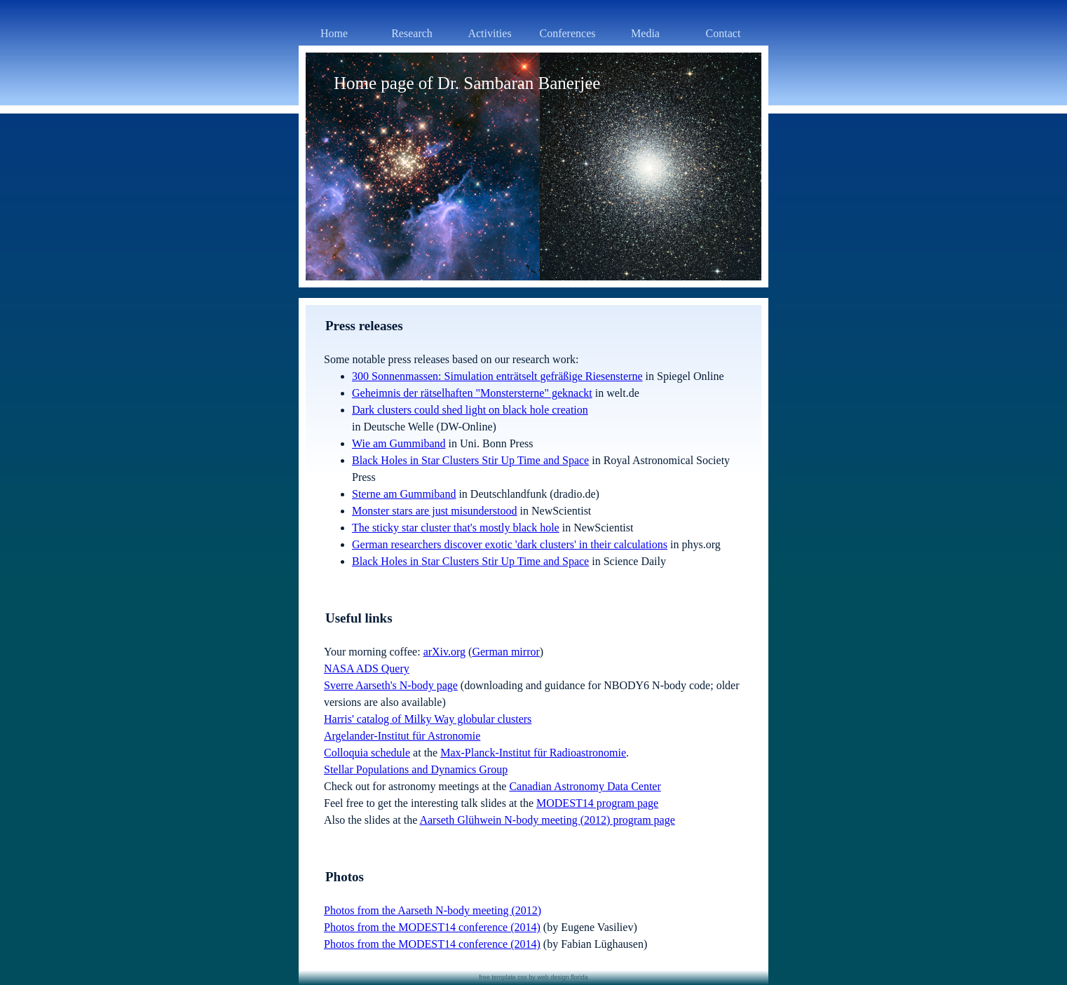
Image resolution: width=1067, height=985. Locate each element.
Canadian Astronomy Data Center (584, 786)
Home (334, 33)
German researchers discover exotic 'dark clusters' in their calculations (509, 544)
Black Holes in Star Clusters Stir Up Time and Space (470, 460)
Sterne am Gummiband (404, 494)
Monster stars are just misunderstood (434, 511)
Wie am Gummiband (399, 443)
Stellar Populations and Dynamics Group (416, 769)
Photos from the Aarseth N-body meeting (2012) (432, 910)
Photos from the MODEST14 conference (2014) (432, 927)
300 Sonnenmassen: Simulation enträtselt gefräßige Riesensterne (497, 376)
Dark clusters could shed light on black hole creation (470, 410)
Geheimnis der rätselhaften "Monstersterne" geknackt (472, 393)
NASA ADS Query (366, 668)
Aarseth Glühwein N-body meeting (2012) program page (546, 820)
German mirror (505, 652)
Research (412, 33)
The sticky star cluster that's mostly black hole (455, 528)
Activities (489, 33)
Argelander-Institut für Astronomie (402, 736)
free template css (503, 977)
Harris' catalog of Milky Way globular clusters (427, 719)
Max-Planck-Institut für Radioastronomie (533, 753)
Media (645, 33)
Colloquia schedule (367, 753)
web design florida (562, 977)
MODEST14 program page (597, 803)
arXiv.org (444, 652)
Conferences (568, 33)
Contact (723, 33)
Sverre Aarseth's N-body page (391, 685)
